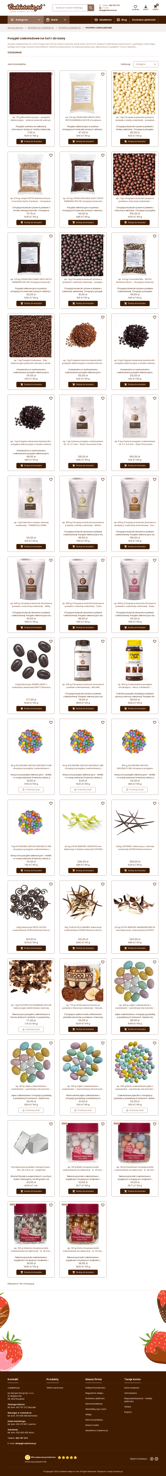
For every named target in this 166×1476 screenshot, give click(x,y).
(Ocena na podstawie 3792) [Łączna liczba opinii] (36, 1462)
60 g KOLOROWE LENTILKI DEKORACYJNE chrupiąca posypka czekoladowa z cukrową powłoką (31, 767)
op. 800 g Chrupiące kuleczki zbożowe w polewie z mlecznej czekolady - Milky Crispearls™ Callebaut (31, 605)
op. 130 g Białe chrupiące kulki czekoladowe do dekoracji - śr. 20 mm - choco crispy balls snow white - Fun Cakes (83, 1168)
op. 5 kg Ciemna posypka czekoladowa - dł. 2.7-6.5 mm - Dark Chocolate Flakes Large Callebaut (134, 443)
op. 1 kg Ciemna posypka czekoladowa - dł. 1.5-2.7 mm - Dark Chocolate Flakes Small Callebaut (83, 443)
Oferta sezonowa (55, 1387)
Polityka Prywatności (95, 1387)
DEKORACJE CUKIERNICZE (41, 27)
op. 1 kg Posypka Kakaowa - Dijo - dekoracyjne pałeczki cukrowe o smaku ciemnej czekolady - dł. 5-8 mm (31, 362)
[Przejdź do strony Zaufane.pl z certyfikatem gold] (27, 1457)
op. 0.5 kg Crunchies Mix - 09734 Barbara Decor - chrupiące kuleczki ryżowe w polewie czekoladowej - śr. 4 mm (134, 281)
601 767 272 (114, 5)
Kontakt (13, 1379)
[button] (145, 8)
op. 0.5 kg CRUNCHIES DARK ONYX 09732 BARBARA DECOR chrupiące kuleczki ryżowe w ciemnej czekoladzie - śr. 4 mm (31, 281)
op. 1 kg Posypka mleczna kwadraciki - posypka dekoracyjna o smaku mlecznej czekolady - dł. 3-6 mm (83, 362)
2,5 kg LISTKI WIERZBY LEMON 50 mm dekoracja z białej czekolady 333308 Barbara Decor (83, 848)
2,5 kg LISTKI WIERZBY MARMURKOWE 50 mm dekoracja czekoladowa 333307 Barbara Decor (134, 929)
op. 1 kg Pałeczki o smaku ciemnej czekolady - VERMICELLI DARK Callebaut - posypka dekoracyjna (31, 524)
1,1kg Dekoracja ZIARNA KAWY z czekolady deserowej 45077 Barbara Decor (31, 686)
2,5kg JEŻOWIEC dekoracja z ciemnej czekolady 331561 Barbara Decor (135, 848)
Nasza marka (92, 1425)
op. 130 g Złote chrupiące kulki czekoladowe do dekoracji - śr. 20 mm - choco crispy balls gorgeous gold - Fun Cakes (83, 1250)
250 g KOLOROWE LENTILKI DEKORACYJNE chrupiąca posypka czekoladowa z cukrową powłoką (135, 767)
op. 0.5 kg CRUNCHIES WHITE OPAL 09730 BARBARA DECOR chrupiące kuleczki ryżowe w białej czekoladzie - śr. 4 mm (83, 119)
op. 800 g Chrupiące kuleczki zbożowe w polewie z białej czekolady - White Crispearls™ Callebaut (83, 524)
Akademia (105, 19)
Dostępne (146, 64)
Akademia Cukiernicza (96, 1430)
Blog (124, 19)
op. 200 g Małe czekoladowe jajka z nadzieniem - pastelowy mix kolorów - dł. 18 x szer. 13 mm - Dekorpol (134, 1088)
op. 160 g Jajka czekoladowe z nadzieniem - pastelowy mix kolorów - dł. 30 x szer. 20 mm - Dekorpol (31, 1088)
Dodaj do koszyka (31, 141)
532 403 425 (22, 1432)
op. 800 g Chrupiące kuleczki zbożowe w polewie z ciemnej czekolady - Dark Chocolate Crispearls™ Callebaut (83, 605)
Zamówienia (130, 1393)
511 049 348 (21, 1415)
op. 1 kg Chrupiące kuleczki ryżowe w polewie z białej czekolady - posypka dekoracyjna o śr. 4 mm (135, 119)
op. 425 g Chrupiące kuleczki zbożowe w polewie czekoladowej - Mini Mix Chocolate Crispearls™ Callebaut (83, 686)
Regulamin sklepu (94, 1393)
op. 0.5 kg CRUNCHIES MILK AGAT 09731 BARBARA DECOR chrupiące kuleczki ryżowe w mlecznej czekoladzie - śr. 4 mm (83, 200)
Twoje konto (132, 1379)
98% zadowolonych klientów (43, 1457)
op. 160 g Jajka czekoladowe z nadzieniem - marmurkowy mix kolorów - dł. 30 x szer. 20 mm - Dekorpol (83, 1088)
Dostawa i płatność (144, 19)
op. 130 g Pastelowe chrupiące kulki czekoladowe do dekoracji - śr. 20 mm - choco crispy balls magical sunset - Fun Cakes (135, 1168)
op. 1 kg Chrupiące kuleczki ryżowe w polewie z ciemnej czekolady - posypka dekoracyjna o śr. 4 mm (83, 281)
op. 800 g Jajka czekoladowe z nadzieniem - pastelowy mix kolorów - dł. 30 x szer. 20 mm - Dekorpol (134, 1007)
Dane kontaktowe (93, 1403)
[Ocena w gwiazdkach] (67, 1457)
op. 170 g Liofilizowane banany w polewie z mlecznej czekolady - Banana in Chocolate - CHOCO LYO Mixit (83, 1007)
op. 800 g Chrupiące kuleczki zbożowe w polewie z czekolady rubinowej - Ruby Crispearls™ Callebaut (135, 605)
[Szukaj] (73, 8)
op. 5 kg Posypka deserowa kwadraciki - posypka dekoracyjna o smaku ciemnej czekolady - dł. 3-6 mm (135, 362)
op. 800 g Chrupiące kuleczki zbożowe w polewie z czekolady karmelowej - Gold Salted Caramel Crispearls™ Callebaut (135, 524)
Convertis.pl (118, 1471)
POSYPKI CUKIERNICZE (70, 27)
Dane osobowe (131, 1387)
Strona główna (15, 27)
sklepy (88, 1414)
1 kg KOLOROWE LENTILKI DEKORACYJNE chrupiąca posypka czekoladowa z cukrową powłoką (31, 848)
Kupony (128, 1412)
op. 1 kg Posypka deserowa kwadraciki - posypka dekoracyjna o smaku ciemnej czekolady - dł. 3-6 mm (31, 443)
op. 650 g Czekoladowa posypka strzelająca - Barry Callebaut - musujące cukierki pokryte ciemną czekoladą (135, 686)
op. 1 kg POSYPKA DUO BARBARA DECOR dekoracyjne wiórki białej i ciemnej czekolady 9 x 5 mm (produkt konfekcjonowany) (31, 1007)
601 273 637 (21, 1424)
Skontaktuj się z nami (95, 1409)
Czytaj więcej (14, 52)
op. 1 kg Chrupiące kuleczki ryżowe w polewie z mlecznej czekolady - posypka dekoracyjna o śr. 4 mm (135, 200)
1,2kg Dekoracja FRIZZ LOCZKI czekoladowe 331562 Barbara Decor (31, 929)
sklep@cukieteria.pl (108, 10)
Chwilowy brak (31, 789)
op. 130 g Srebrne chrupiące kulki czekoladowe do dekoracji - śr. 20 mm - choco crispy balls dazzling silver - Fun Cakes (31, 1250)
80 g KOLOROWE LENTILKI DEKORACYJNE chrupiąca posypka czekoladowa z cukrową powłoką (83, 767)
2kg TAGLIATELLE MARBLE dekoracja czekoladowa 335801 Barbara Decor (83, 929)
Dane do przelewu (94, 1419)
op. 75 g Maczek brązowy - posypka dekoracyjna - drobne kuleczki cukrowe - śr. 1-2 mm (31, 119)
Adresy (127, 1406)
